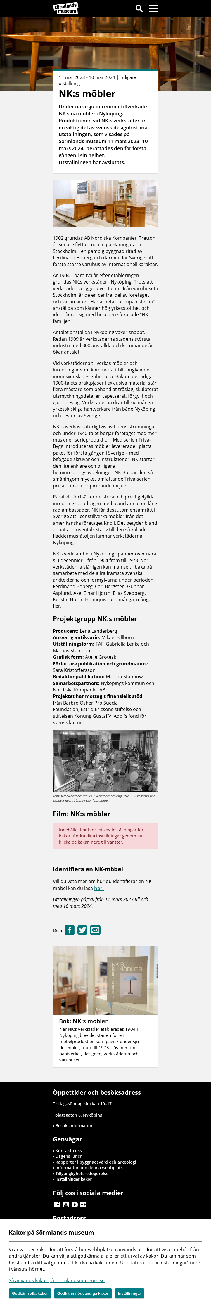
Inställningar (129, 1293)
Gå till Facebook (57, 1204)
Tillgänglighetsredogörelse (82, 1173)
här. (99, 888)
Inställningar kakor (74, 1179)
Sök (139, 9)
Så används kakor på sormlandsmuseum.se (57, 1280)
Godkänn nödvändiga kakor (83, 1293)
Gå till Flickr (83, 1204)
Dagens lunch (69, 1156)
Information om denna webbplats (89, 1167)
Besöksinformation (75, 1125)
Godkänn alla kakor (30, 1293)
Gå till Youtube (75, 1204)
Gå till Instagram (66, 1204)
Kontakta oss (69, 1150)
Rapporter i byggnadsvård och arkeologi (96, 1162)
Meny (153, 9)
